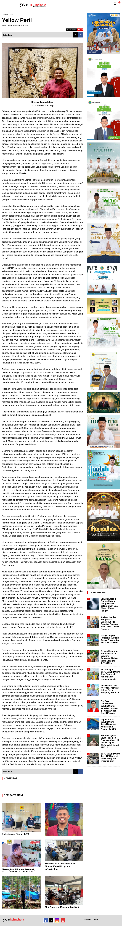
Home (4, 14)
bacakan (71, 29)
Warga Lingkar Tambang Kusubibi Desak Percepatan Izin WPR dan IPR (110, 639)
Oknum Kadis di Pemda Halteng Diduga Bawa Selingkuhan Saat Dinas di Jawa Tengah (109, 605)
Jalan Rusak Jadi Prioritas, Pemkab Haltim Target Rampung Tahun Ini (110, 689)
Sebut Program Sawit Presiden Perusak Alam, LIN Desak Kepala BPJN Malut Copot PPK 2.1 (109, 741)
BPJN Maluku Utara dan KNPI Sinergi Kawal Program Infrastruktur (60, 866)
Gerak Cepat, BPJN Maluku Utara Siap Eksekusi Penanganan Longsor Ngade (110, 674)
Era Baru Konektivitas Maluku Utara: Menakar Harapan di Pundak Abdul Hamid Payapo (109, 707)
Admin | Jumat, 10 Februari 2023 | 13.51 (15, 25)
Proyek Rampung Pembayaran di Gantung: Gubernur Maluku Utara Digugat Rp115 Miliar (109, 657)
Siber (96, 920)
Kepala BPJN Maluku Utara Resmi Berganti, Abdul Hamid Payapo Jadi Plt (108, 724)
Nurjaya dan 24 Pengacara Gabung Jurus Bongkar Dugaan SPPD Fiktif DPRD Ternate (109, 623)
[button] (119, 1)
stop (80, 29)
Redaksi (88, 920)
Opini (11, 14)
